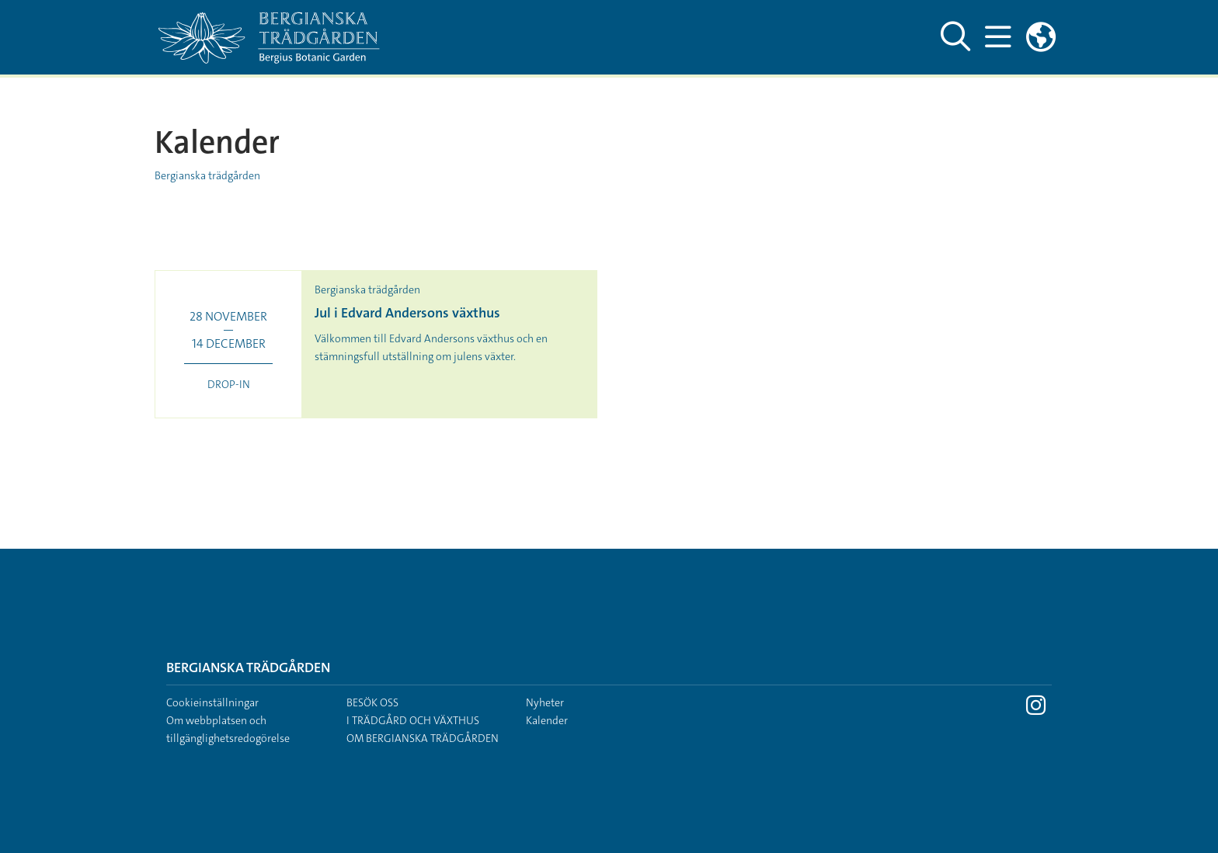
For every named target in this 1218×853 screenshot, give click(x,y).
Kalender (547, 720)
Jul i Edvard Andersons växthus (407, 312)
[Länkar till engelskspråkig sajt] (1040, 37)
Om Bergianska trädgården (422, 738)
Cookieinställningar (212, 702)
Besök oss (372, 702)
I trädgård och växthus (412, 720)
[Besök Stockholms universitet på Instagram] (1036, 709)
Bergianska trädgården (207, 175)
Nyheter (545, 702)
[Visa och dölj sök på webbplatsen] (955, 37)
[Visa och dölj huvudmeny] (997, 37)
